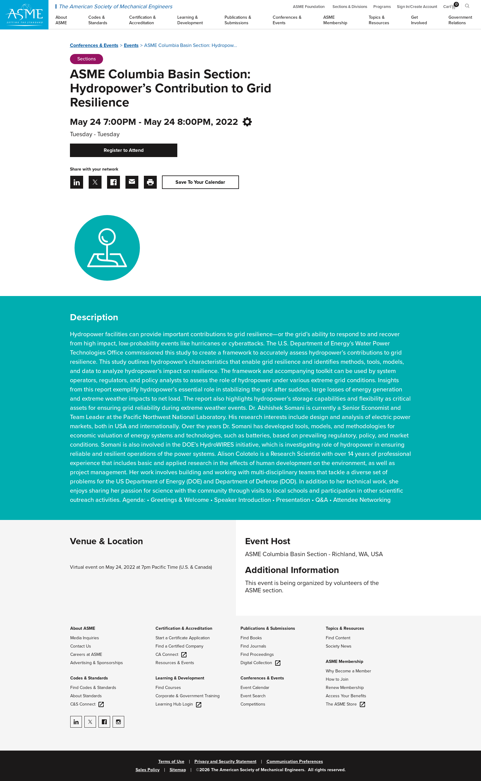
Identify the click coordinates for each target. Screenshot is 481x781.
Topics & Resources (345, 628)
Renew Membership (345, 687)
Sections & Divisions (350, 6)
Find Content (338, 638)
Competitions (252, 704)
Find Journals (253, 646)
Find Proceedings (257, 654)
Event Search (253, 695)
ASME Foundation (309, 6)
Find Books (251, 638)
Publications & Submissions (267, 628)
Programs (382, 6)
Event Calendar (254, 687)
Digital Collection (260, 662)
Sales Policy (148, 770)
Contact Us (80, 646)
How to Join (337, 679)
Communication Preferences (295, 762)
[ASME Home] (24, 14)
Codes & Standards (89, 678)
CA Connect (171, 654)
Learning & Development (180, 678)
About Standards (86, 695)
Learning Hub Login (178, 704)
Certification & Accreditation (184, 628)
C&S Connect (87, 704)
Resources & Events (175, 662)
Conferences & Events (94, 45)
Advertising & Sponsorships (96, 662)
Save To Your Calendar (200, 182)
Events (131, 45)
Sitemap (178, 770)
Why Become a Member (348, 671)
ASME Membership (344, 661)
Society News (339, 646)
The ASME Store (345, 704)
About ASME (82, 628)
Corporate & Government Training (188, 695)
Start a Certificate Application (183, 638)
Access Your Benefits (346, 695)
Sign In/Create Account (417, 6)
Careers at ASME (86, 654)
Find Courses (168, 687)
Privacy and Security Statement (225, 762)
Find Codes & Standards (93, 687)
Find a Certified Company (179, 646)
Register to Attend (124, 150)
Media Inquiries (84, 638)
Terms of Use (171, 762)
